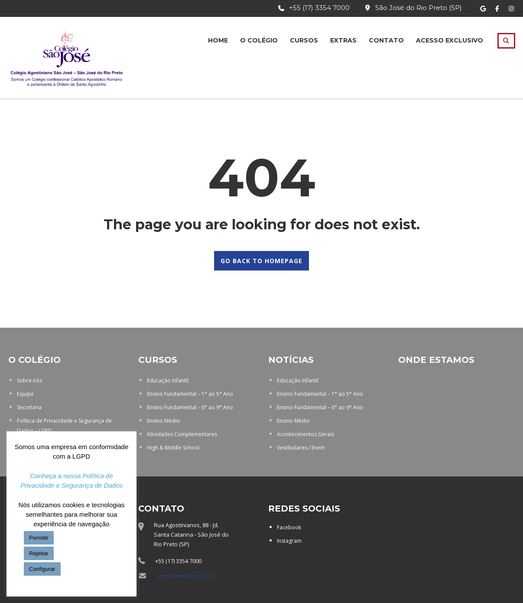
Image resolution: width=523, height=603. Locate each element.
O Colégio (259, 40)
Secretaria (29, 407)
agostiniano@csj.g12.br (187, 576)
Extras (343, 40)
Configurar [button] (42, 569)
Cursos (304, 40)
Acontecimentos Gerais (305, 434)
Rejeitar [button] (39, 553)
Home (218, 40)
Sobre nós (29, 380)
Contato (386, 40)
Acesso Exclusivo (449, 40)
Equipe (25, 394)
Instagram (289, 540)
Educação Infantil (167, 380)
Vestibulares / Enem (301, 447)
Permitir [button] (39, 538)
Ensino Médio (163, 420)
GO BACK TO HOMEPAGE (261, 261)
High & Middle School (173, 447)
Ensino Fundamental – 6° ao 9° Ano (190, 407)
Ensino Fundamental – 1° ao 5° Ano (190, 394)
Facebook (289, 527)
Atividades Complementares (182, 434)
